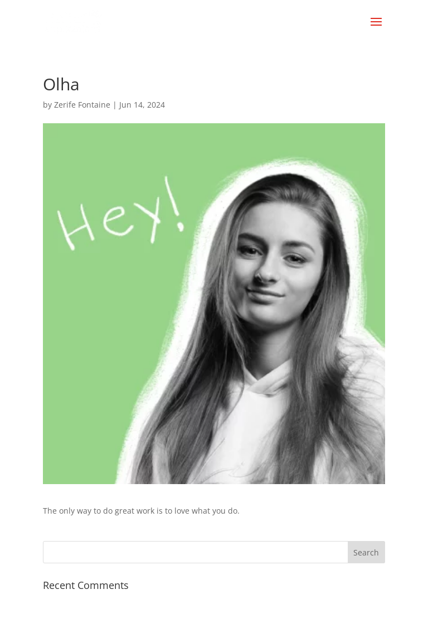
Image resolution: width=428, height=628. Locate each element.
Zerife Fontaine (82, 104)
